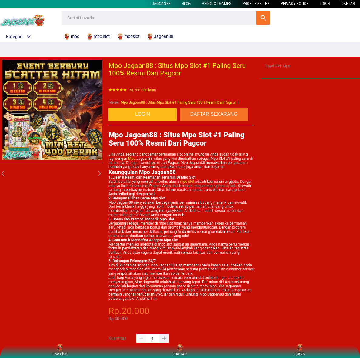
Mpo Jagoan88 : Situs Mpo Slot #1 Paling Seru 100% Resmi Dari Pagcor (178, 102)
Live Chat (59, 350)
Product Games (216, 4)
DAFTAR (348, 4)
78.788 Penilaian (142, 90)
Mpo (131, 158)
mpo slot (187, 181)
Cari (263, 18)
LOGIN (325, 4)
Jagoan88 (161, 4)
